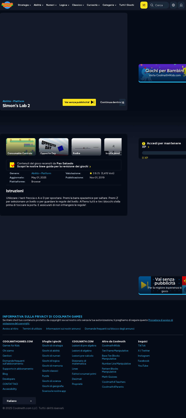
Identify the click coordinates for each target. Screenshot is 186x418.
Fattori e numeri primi (84, 373)
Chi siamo (8, 350)
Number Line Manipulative (116, 363)
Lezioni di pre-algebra (84, 345)
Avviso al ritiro (10, 328)
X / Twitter (144, 350)
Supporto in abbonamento (18, 368)
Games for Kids (11, 345)
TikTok (142, 345)
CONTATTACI (10, 384)
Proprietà (77, 384)
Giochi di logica (50, 360)
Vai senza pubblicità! (79, 102)
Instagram (144, 355)
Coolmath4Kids (111, 345)
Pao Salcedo (65, 163)
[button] (144, 5)
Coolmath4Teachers (113, 381)
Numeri (50, 5)
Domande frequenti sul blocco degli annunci (109, 328)
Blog (5, 373)
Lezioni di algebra (82, 350)
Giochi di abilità (50, 350)
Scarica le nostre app (54, 391)
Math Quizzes (109, 376)
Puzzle (45, 375)
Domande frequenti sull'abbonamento (13, 362)
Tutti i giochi (126, 5)
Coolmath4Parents (113, 386)
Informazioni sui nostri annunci (63, 328)
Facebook (143, 360)
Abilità (37, 5)
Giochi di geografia (53, 386)
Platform (18, 101)
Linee (75, 368)
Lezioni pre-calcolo (82, 355)
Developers (9, 378)
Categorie (108, 5)
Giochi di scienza (51, 381)
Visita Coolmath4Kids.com (165, 75)
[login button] (181, 5)
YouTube (143, 365)
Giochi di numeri (51, 355)
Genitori (7, 355)
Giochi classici (50, 370)
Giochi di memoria (52, 365)
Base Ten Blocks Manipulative (111, 357)
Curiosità (92, 5)
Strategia (23, 5)
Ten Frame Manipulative (115, 350)
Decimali (77, 378)
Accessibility (10, 388)
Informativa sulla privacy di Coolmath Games (42, 316)
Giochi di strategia (52, 345)
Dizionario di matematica (79, 362)
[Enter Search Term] (158, 5)
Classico (77, 5)
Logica (63, 5)
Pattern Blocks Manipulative (110, 370)
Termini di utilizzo (32, 328)
